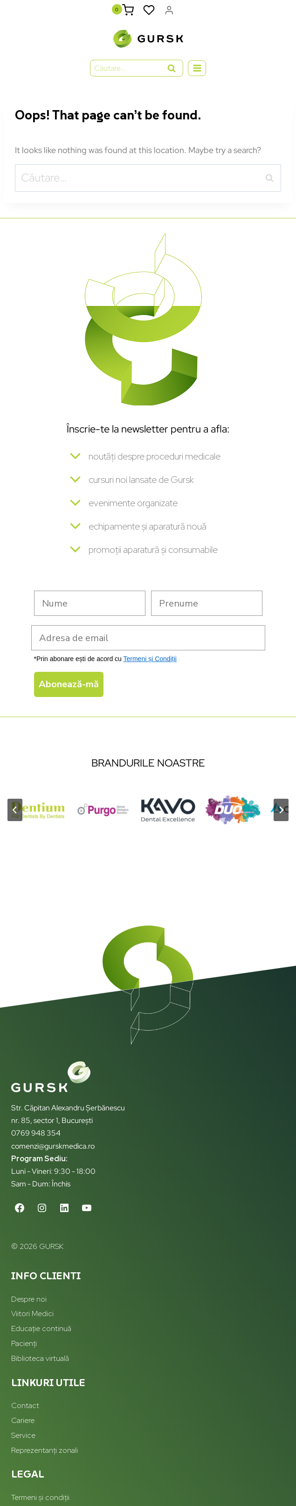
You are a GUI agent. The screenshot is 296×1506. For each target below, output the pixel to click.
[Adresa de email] (148, 637)
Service (23, 1435)
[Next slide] (281, 810)
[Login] (169, 10)
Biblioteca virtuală (40, 1358)
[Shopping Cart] (128, 10)
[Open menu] (197, 68)
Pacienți (24, 1343)
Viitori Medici (32, 1313)
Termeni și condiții (40, 1497)
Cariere (22, 1420)
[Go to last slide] (14, 810)
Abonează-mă (69, 684)
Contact (25, 1405)
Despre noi (29, 1299)
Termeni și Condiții (149, 658)
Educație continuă (41, 1328)
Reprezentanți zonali (44, 1450)
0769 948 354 (36, 1133)
